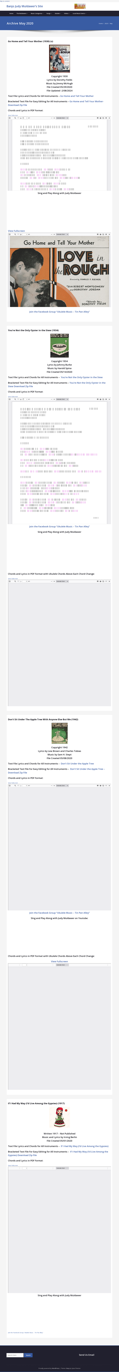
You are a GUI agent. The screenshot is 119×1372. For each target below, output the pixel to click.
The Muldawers (22, 13)
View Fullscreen (13, 115)
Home (11, 13)
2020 (106, 23)
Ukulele (58, 13)
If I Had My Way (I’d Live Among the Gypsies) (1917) (36, 1103)
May (111, 23)
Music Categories (37, 13)
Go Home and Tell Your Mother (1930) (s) (30, 41)
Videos (67, 13)
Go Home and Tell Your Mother (77, 95)
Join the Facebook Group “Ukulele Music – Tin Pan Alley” (59, 311)
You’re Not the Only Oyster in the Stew (82, 377)
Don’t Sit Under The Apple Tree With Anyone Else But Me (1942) (43, 719)
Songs (49, 13)
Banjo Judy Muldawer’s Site (25, 6)
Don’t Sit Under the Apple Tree (77, 763)
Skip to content (5, 1)
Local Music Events (79, 13)
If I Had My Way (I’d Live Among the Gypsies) (84, 1146)
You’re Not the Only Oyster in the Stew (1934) (33, 330)
